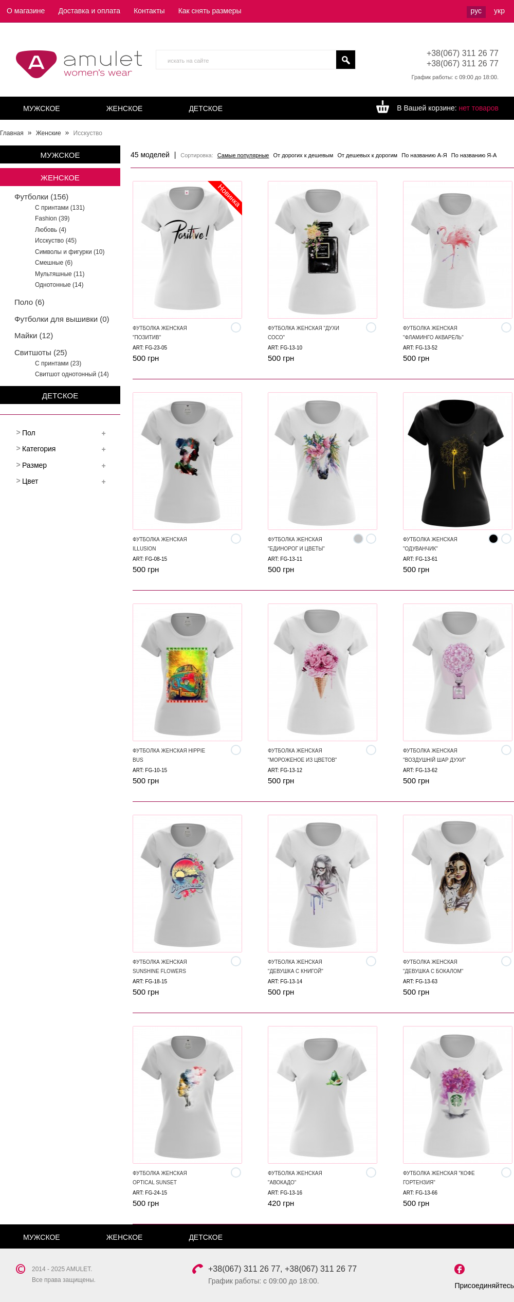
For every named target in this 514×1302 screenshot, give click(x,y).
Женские (48, 133)
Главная (12, 133)
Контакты (149, 11)
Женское (124, 108)
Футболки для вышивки (61, 319)
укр (499, 11)
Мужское (41, 108)
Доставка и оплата (89, 11)
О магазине (26, 11)
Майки (33, 335)
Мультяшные (59, 274)
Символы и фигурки (69, 251)
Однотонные (59, 284)
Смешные (53, 262)
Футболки (41, 196)
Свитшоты (40, 352)
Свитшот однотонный (72, 374)
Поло (29, 302)
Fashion (52, 218)
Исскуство (56, 240)
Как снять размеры (210, 11)
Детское (206, 108)
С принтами (60, 207)
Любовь (50, 229)
